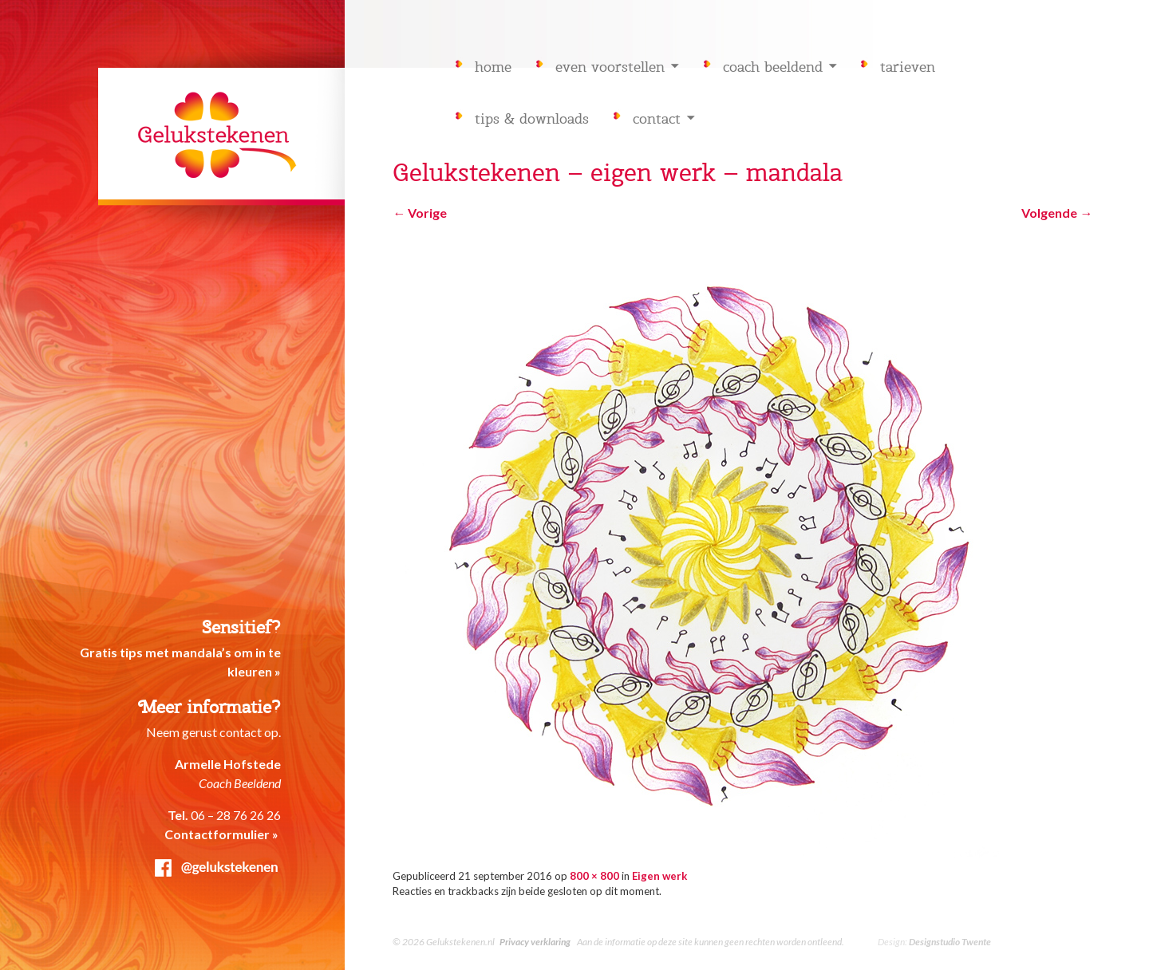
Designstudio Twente (950, 942)
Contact (657, 118)
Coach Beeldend (773, 67)
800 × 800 (594, 875)
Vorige (420, 212)
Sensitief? (241, 627)
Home (493, 67)
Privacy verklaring (535, 942)
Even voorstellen (610, 67)
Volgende (1056, 212)
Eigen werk (659, 875)
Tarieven (907, 67)
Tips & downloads (532, 118)
